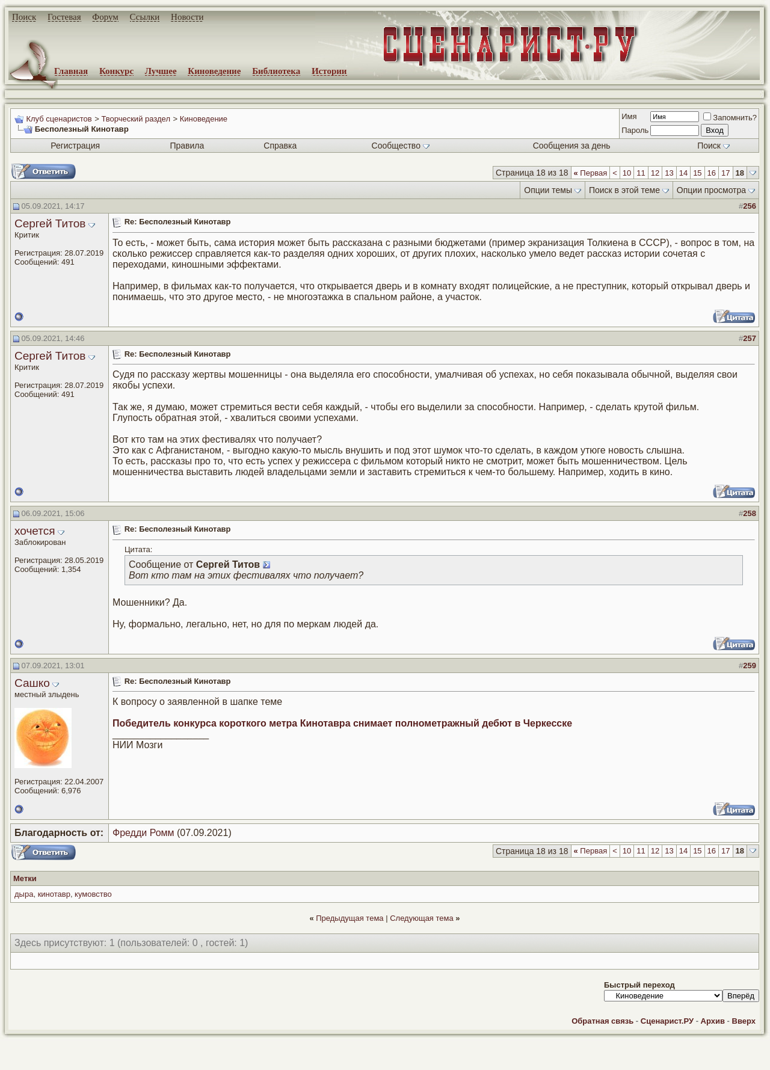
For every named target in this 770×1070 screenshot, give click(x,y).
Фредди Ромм (143, 833)
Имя (628, 116)
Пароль (634, 130)
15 (697, 172)
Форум (105, 17)
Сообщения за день (572, 145)
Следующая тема (422, 918)
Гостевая (64, 17)
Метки (25, 878)
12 (655, 172)
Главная (71, 71)
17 (725, 172)
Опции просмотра (711, 190)
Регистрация (75, 145)
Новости (187, 17)
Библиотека (276, 71)
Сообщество (401, 145)
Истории (329, 71)
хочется (34, 530)
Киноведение (214, 71)
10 (627, 172)
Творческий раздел (135, 118)
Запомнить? (730, 117)
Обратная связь (602, 1020)
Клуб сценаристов (58, 118)
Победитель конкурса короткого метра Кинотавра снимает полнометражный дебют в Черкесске (342, 723)
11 (640, 172)
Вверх (744, 1020)
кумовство (93, 894)
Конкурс (116, 71)
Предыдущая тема (349, 918)
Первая (591, 172)
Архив (713, 1020)
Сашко (32, 683)
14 (683, 172)
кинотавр (54, 894)
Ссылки (145, 17)
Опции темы (548, 190)
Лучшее (161, 71)
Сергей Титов (49, 223)
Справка (280, 145)
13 (669, 172)
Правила (187, 145)
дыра (23, 894)
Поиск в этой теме (624, 190)
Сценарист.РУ (667, 1020)
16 (711, 172)
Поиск (24, 17)
